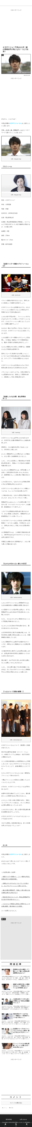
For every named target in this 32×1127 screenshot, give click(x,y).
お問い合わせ (23, 1119)
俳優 (3, 919)
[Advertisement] (16, 27)
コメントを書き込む (16, 1103)
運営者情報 (9, 1119)
